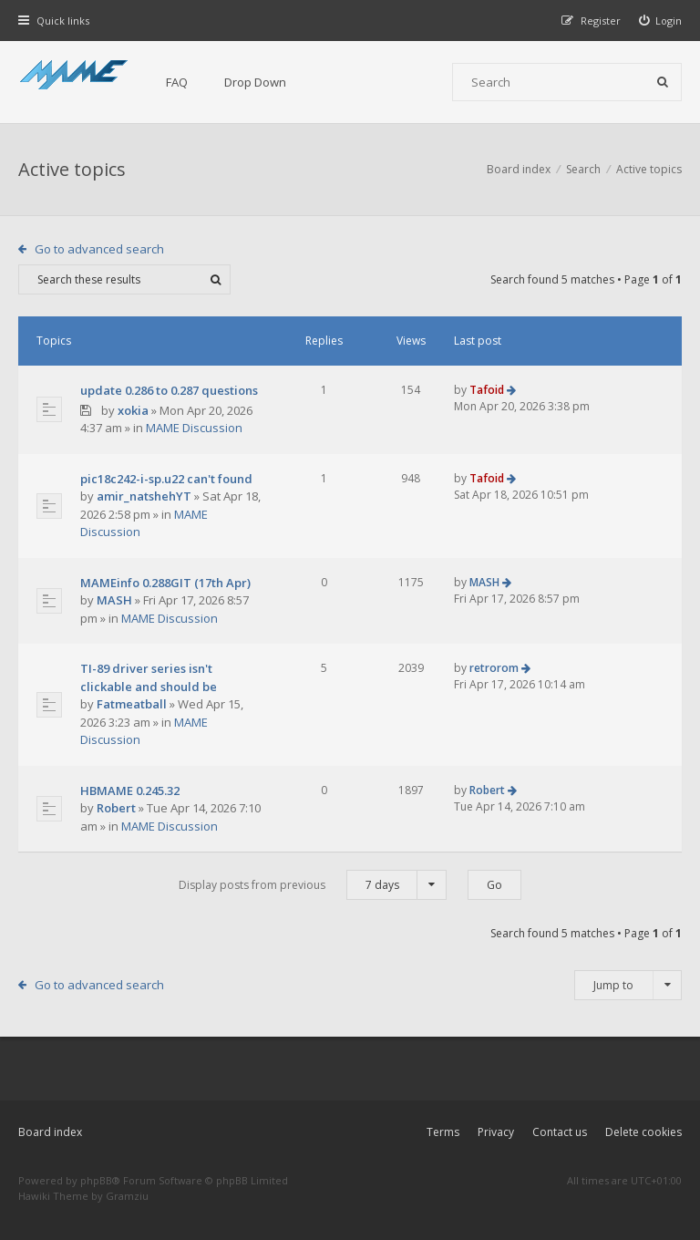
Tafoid (486, 390)
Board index (50, 1132)
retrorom (494, 668)
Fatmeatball (132, 704)
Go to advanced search (99, 249)
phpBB (96, 1180)
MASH (114, 600)
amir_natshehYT (144, 496)
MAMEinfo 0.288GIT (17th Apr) (165, 582)
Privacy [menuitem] (496, 1132)
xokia (133, 410)
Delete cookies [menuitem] (643, 1132)
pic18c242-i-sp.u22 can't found (166, 478)
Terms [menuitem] (443, 1132)
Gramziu (127, 1196)
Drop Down (255, 82)
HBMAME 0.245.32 (130, 790)
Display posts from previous (313, 885)
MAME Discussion (194, 427)
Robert (116, 808)
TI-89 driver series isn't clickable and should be (148, 677)
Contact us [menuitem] (559, 1132)
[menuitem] (661, 20)
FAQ (177, 82)
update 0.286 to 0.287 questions (169, 390)
